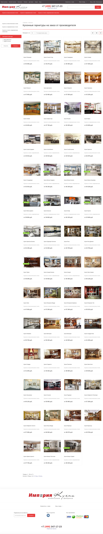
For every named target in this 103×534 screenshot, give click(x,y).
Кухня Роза (67, 237)
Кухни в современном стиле (28, 13)
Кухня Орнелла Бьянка (29, 237)
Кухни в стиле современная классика (48, 13)
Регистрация (99, 2)
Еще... (40, 2)
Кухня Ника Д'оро (28, 391)
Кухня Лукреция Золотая (50, 237)
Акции (36, 2)
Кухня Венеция (67, 330)
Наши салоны (4, 2)
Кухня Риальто (27, 84)
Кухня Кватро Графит (69, 452)
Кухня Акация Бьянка (49, 268)
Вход (91, 2)
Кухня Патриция (27, 53)
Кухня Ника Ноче (88, 360)
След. (36, 472)
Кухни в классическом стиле (10, 13)
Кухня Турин (26, 268)
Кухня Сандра (27, 360)
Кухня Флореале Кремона (70, 299)
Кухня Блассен (47, 207)
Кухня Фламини (27, 330)
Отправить (31, 511)
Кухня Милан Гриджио (49, 176)
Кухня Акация (67, 268)
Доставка (31, 2)
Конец (40, 472)
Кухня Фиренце (68, 422)
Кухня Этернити (68, 84)
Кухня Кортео (87, 207)
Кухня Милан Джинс (28, 207)
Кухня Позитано (68, 360)
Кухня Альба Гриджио (29, 145)
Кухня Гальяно (47, 391)
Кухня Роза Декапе (89, 237)
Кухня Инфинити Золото (29, 422)
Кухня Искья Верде (48, 422)
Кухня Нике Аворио (89, 268)
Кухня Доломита (48, 84)
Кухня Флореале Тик (89, 299)
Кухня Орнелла (88, 145)
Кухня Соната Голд (48, 53)
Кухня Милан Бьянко (69, 176)
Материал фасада (7, 32)
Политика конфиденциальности (74, 532)
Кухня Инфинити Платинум (90, 391)
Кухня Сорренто (48, 360)
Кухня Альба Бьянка (69, 145)
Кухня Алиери (87, 53)
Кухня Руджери (67, 391)
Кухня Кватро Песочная (49, 452)
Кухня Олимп (27, 115)
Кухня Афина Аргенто (29, 452)
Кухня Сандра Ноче (89, 330)
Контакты (20, 2)
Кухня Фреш (87, 115)
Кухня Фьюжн (67, 115)
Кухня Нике (26, 299)
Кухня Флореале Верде (49, 299)
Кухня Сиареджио (68, 53)
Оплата (25, 2)
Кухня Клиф (67, 207)
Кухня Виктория (47, 330)
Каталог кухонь (12, 2)
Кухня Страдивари (28, 176)
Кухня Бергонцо (88, 422)
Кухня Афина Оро (48, 115)
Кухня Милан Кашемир (89, 176)
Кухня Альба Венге (48, 145)
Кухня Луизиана (88, 84)
